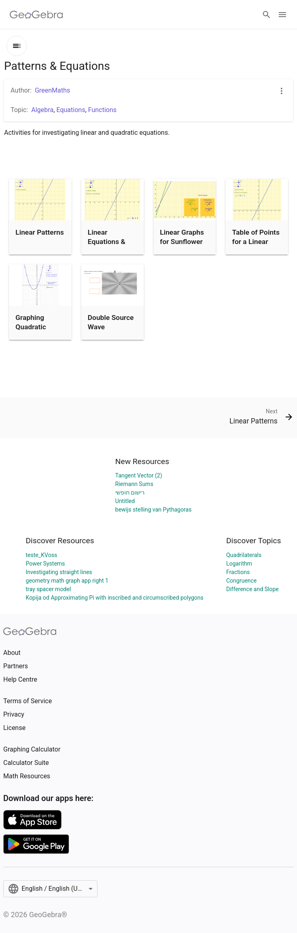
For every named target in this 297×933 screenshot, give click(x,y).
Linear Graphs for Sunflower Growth (182, 241)
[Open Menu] (282, 14)
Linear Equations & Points (107, 241)
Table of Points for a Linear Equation (256, 241)
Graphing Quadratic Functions (31, 326)
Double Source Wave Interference (111, 326)
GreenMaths (52, 90)
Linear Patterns (39, 232)
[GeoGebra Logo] (36, 15)
